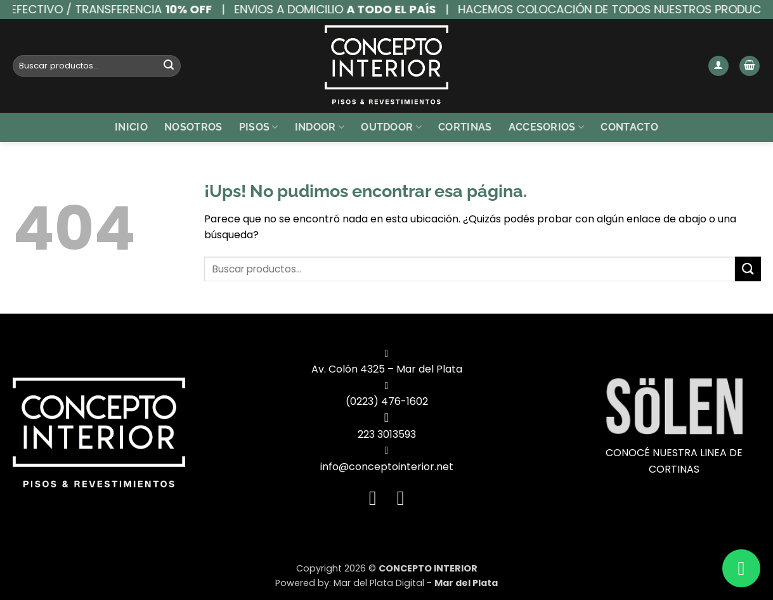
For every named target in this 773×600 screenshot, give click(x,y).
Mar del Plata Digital (379, 583)
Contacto (629, 127)
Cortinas (465, 127)
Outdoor (391, 127)
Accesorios (547, 127)
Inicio (131, 127)
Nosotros (193, 127)
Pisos (258, 127)
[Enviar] (168, 66)
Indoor (319, 127)
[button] (718, 66)
